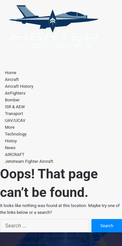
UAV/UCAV (15, 120)
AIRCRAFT (14, 154)
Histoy (11, 140)
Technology (16, 134)
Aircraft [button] (12, 79)
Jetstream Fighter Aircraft (29, 161)
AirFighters (15, 93)
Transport (14, 113)
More (10, 127)
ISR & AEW (15, 106)
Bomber (12, 99)
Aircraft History (19, 86)
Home (10, 72)
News (10, 147)
